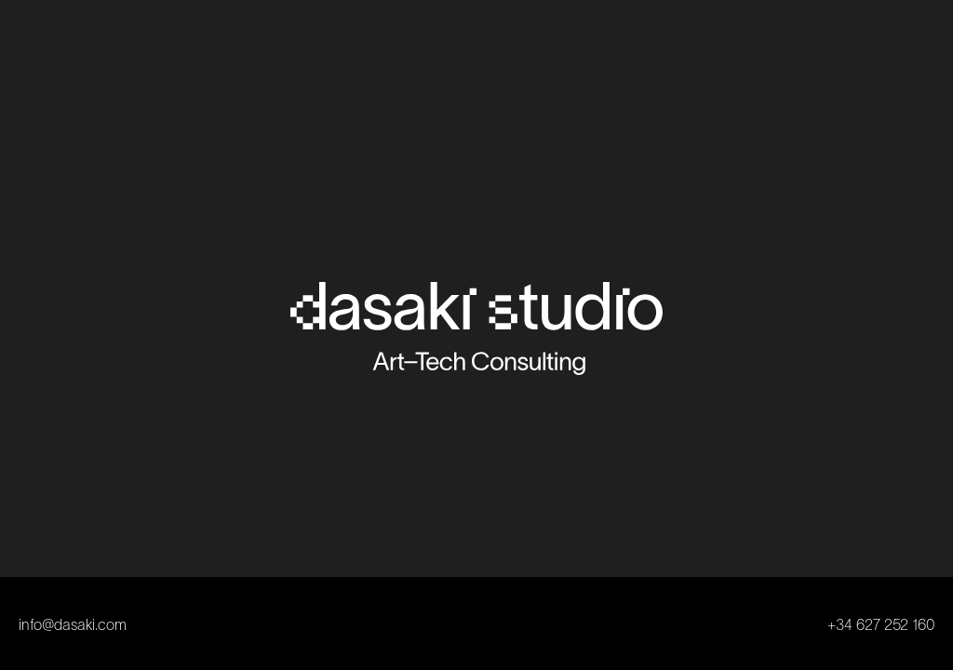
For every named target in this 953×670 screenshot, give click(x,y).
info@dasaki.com (73, 626)
